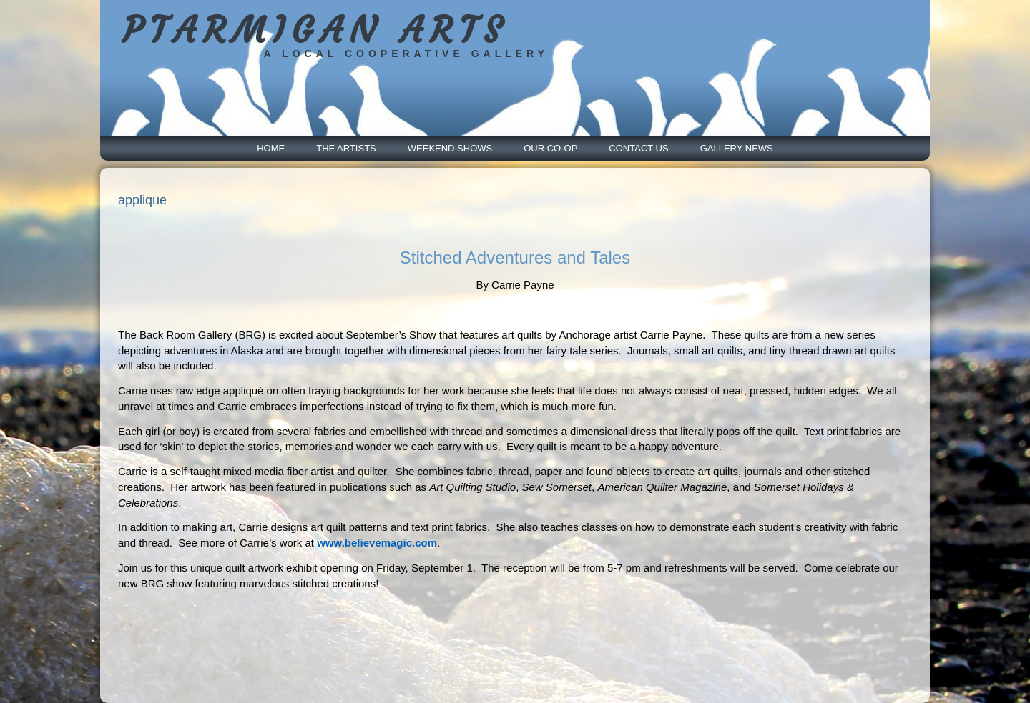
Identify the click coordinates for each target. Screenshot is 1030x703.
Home (271, 148)
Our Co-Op (550, 148)
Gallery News (736, 148)
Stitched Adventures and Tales (515, 257)
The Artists (346, 148)
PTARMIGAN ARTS (315, 30)
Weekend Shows (450, 148)
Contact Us (638, 148)
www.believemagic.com (377, 543)
